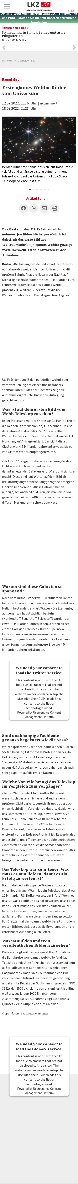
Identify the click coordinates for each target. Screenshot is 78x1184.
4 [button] (41, 190)
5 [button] (45, 190)
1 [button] (30, 190)
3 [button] (37, 190)
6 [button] (49, 190)
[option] (39, 150)
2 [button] (34, 190)
